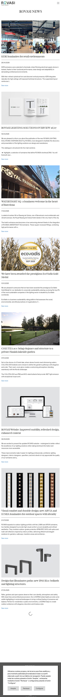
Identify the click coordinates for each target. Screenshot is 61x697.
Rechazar (26, 688)
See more (4, 85)
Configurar (39, 688)
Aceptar (13, 688)
